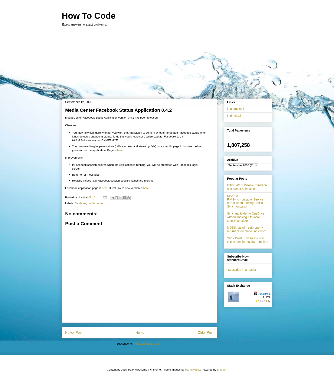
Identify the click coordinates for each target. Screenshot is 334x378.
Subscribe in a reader (242, 269)
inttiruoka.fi (234, 115)
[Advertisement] (167, 60)
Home (140, 332)
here (120, 150)
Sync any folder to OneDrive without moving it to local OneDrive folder (245, 217)
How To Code (89, 15)
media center (96, 203)
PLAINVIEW (192, 369)
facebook (80, 203)
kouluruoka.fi (235, 108)
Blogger (221, 369)
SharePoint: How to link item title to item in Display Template (247, 239)
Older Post (205, 332)
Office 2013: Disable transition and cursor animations (247, 186)
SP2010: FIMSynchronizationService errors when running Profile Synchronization (245, 201)
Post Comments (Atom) (147, 343)
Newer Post (73, 332)
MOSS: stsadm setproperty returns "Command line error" (246, 229)
